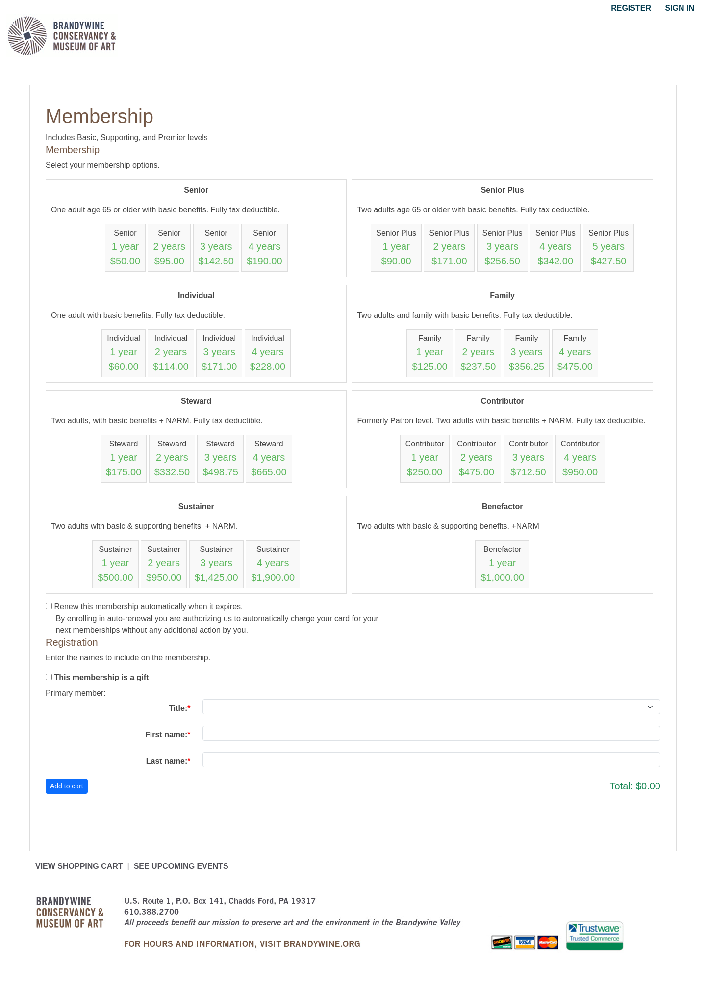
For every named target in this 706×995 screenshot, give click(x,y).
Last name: (166, 761)
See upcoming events (181, 866)
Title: (178, 708)
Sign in (679, 8)
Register (631, 8)
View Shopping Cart (79, 866)
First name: (166, 735)
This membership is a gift (101, 677)
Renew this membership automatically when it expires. (148, 606)
